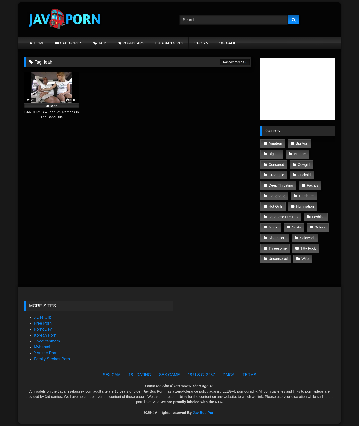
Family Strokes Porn (52, 359)
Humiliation (305, 206)
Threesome (278, 248)
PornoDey (43, 329)
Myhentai (42, 347)
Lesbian (318, 217)
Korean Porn (45, 335)
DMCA (228, 375)
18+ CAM (201, 43)
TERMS (249, 375)
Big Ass (302, 143)
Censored (276, 165)
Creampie (276, 175)
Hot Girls (276, 206)
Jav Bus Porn (204, 413)
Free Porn (43, 323)
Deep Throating (281, 185)
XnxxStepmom (47, 341)
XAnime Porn (45, 353)
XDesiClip (42, 317)
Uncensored (278, 259)
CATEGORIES (71, 43)
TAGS (103, 43)
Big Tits (274, 154)
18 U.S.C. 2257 (201, 375)
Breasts (300, 154)
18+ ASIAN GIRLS (169, 43)
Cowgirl (304, 165)
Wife (305, 259)
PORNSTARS (133, 43)
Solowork (307, 238)
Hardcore (306, 196)
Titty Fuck (308, 248)
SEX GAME (169, 375)
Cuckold (304, 175)
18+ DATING (140, 375)
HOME (39, 43)
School (320, 227)
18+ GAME (227, 43)
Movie (273, 227)
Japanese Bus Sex (283, 217)
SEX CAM (112, 375)
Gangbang (277, 196)
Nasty (296, 227)
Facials (312, 185)
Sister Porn (277, 238)
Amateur (275, 143)
